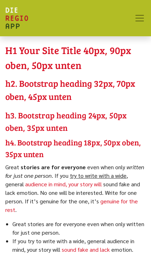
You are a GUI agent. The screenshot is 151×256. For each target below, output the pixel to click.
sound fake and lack (86, 249)
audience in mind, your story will (63, 184)
